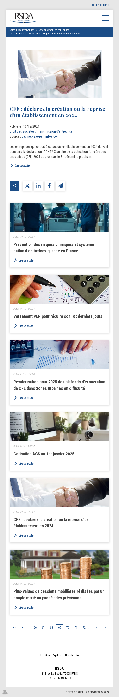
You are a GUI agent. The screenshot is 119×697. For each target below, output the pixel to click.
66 (35, 627)
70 (67, 627)
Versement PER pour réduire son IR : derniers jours (57, 316)
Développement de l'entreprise (54, 30)
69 (59, 627)
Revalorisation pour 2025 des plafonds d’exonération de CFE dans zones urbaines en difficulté (59, 385)
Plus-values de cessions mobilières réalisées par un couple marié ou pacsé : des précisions (59, 594)
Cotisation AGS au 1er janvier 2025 (43, 453)
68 (51, 627)
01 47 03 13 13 (100, 5)
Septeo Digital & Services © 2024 (87, 692)
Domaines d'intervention (22, 30)
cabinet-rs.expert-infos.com (41, 136)
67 (43, 627)
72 (84, 627)
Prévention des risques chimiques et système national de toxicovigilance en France (53, 247)
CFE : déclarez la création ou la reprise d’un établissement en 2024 (46, 33)
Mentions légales (50, 655)
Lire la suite (22, 166)
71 (76, 627)
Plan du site (72, 655)
